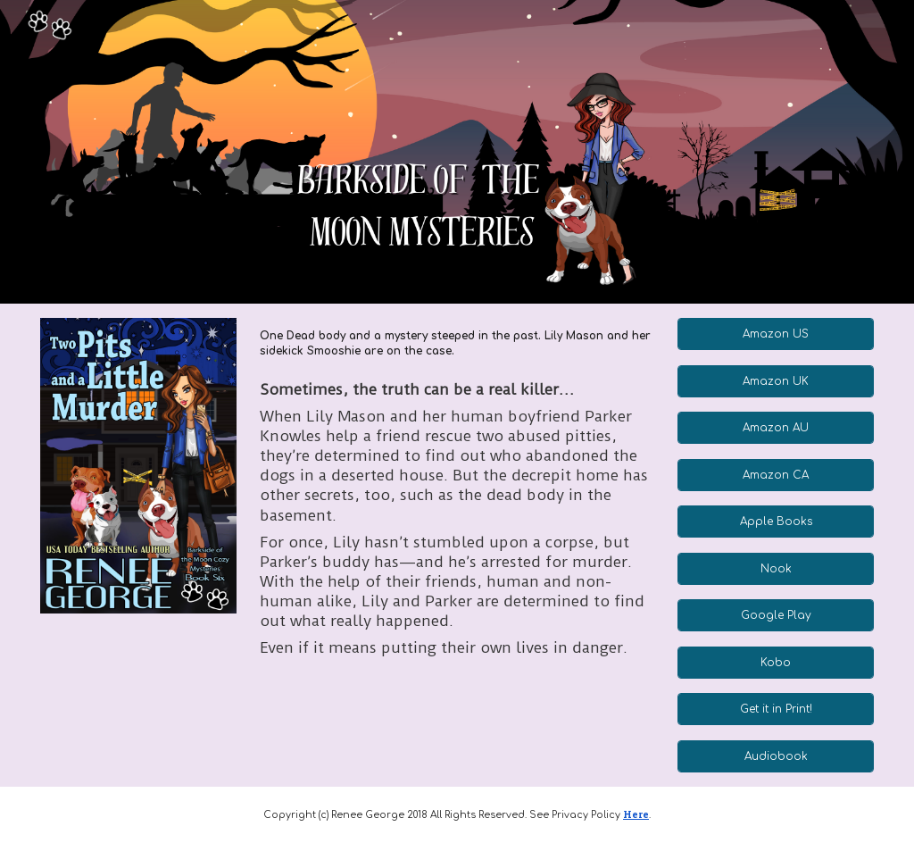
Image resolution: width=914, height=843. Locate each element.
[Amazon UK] (775, 381)
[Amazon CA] (775, 475)
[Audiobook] (775, 756)
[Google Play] (775, 615)
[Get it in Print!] (775, 709)
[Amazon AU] (775, 428)
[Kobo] (775, 663)
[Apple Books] (775, 521)
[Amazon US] (775, 334)
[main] (457, 343)
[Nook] (775, 569)
